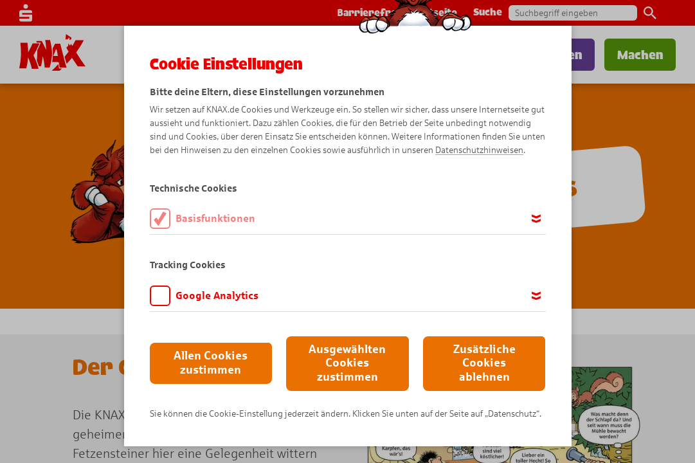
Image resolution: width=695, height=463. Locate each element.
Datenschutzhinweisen (479, 150)
